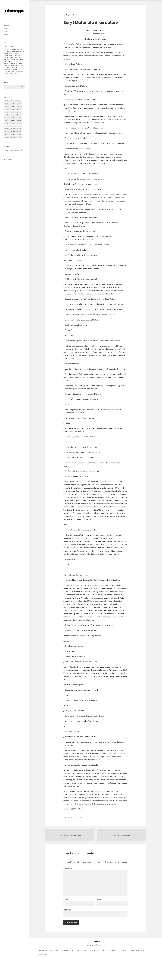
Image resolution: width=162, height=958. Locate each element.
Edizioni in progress (67, 950)
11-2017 (81, 817)
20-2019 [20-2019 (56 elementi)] (13, 117)
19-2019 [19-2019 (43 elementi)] (7, 117)
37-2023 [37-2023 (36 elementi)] (7, 134)
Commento (68, 868)
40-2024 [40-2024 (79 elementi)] (7, 137)
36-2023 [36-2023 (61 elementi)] (19, 131)
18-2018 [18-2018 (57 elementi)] (19, 114)
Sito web (67, 910)
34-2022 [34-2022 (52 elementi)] (7, 131)
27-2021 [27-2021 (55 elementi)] (19, 123)
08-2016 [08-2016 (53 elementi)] (13, 106)
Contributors (54, 950)
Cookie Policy (43, 955)
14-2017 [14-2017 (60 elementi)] (13, 112)
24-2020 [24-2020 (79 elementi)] (19, 120)
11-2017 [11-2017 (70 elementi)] (13, 109)
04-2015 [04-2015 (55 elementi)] (7, 103)
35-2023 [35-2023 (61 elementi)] (13, 131)
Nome (66, 899)
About (6, 26)
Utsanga (11, 159)
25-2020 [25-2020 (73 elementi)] (7, 123)
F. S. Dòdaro (123, 950)
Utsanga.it (95, 941)
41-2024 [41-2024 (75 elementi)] (13, 137)
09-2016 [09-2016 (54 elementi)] (19, 106)
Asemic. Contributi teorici (109, 950)
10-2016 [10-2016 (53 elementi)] (7, 109)
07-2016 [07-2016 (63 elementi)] (7, 106)
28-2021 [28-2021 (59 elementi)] (7, 126)
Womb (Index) (43, 950)
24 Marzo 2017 (67, 817)
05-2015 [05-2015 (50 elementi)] (13, 103)
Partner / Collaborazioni (137, 950)
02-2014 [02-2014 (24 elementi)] (13, 101)
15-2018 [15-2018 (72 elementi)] (19, 112)
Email (100, 899)
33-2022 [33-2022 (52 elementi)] (19, 128)
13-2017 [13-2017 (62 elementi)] (7, 112)
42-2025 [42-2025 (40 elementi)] (19, 137)
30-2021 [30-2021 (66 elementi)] (19, 126)
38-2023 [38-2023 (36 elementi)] (13, 134)
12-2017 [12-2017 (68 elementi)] (19, 109)
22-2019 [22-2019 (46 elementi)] (7, 120)
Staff (6, 28)
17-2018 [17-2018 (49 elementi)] (13, 114)
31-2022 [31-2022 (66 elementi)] (7, 128)
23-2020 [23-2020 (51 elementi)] (13, 120)
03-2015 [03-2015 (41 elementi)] (19, 101)
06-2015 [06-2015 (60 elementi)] (19, 103)
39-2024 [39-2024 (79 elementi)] (19, 134)
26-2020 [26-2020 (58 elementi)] (13, 123)
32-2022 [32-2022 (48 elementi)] (13, 128)
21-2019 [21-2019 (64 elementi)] (19, 117)
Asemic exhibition (81, 950)
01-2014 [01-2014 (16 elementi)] (7, 101)
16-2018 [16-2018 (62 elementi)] (7, 114)
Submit (7, 34)
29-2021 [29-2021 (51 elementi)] (13, 126)
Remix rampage (94, 950)
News (6, 31)
